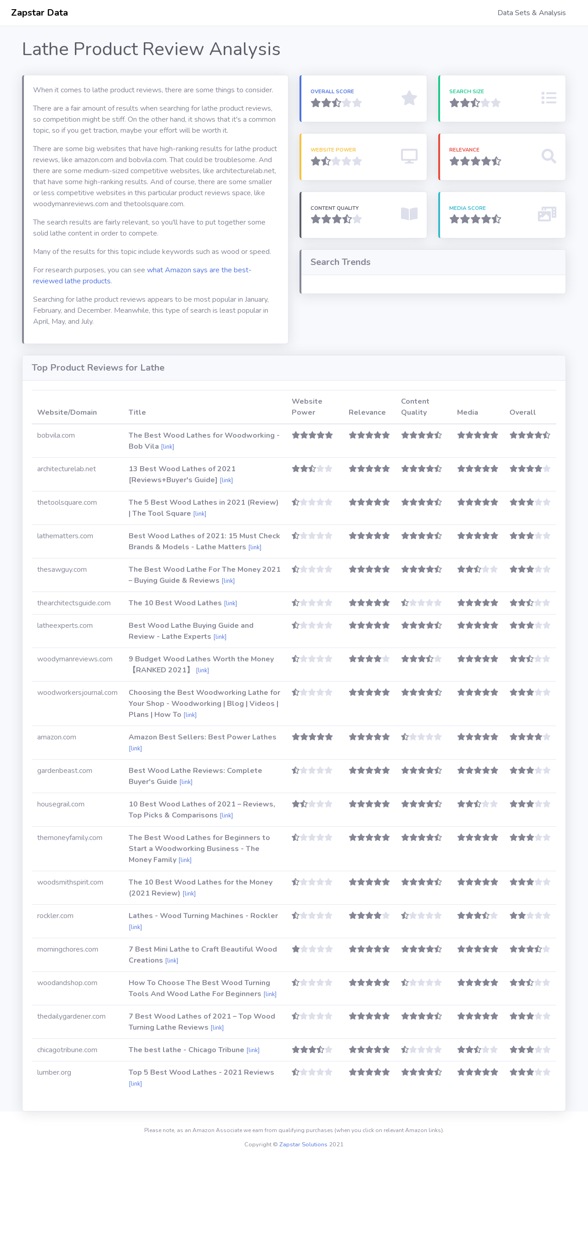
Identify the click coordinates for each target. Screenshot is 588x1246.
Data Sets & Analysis (532, 13)
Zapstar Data (39, 12)
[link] (167, 530)
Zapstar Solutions (303, 1228)
